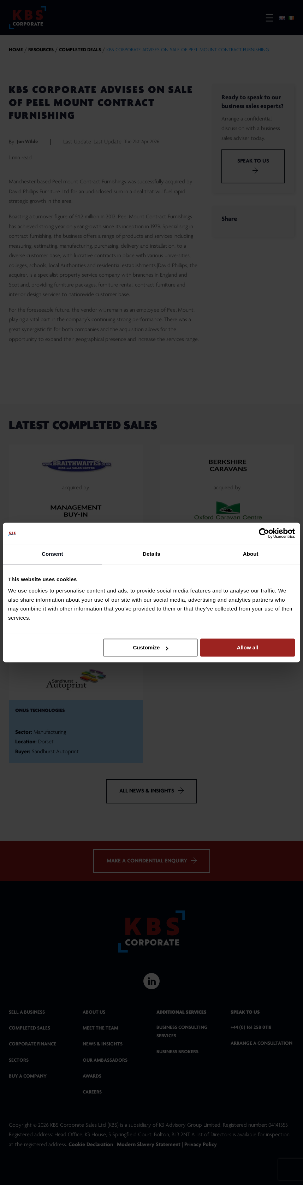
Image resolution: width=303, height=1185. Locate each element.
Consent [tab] (52, 554)
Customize (150, 647)
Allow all (248, 647)
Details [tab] (151, 554)
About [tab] (251, 554)
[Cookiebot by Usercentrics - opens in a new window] (264, 533)
